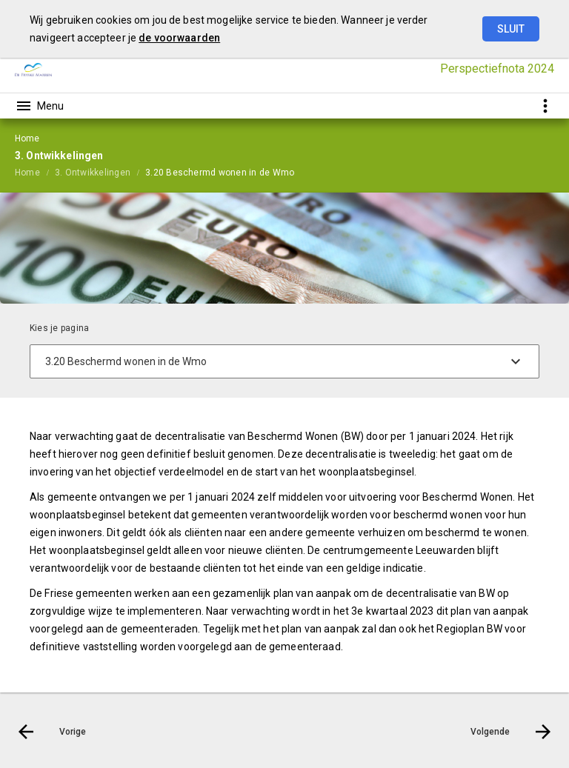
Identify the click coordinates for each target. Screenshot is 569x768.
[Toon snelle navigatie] (545, 105)
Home (27, 172)
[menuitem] (35, 172)
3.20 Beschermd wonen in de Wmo (219, 172)
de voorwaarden (179, 38)
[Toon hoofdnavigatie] (39, 106)
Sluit (511, 29)
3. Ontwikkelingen (92, 172)
